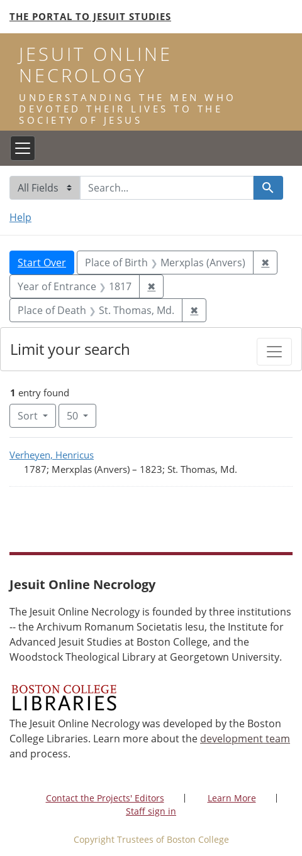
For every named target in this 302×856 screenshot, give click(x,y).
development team (245, 738)
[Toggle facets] (274, 352)
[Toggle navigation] (22, 148)
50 (81, 415)
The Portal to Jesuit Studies (90, 16)
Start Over (42, 262)
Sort (29, 416)
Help (20, 217)
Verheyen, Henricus (51, 454)
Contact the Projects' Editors (105, 798)
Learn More (232, 798)
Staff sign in (151, 811)
